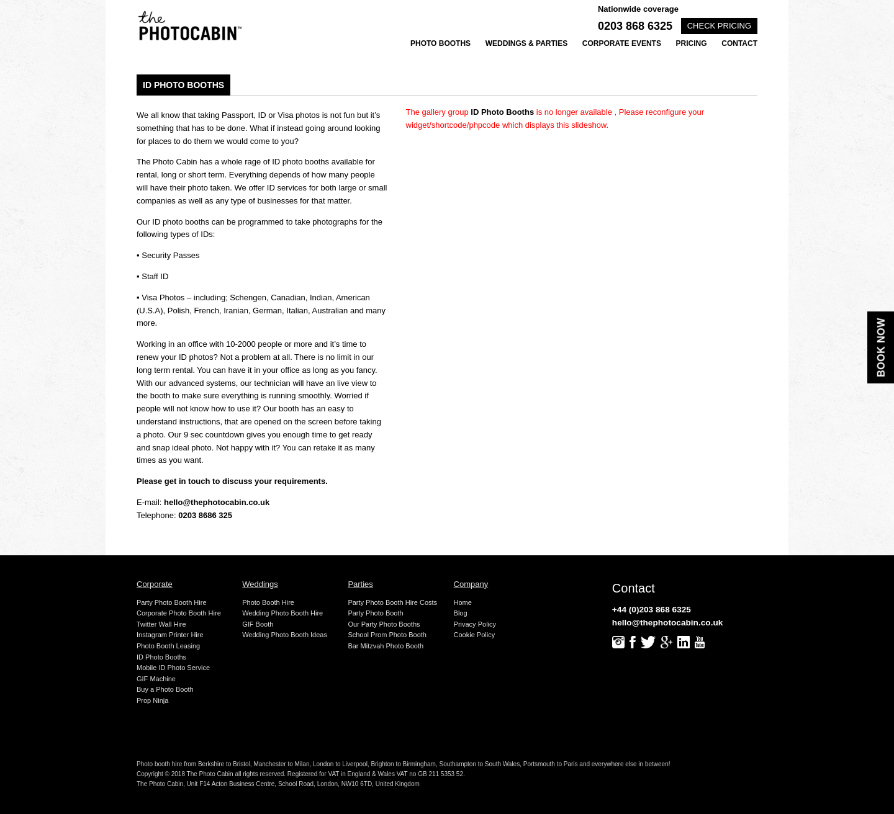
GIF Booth (257, 624)
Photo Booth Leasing (168, 646)
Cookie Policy (474, 634)
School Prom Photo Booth (387, 634)
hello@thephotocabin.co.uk (216, 502)
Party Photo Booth (375, 613)
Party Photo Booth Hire (172, 602)
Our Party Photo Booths (384, 624)
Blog (460, 613)
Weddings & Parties (526, 43)
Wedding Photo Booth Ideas (284, 634)
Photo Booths (440, 43)
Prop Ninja (152, 700)
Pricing (691, 43)
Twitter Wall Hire (161, 624)
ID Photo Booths (161, 657)
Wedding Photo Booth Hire (282, 613)
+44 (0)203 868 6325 (651, 609)
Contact (739, 43)
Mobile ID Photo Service (173, 667)
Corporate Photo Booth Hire (179, 613)
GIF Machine (156, 678)
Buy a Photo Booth (165, 689)
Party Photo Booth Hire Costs (392, 602)
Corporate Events (621, 43)
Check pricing (719, 25)
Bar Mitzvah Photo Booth (385, 646)
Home (463, 602)
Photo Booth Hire (268, 602)
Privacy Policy (475, 624)
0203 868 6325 (635, 26)
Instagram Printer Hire (170, 634)
